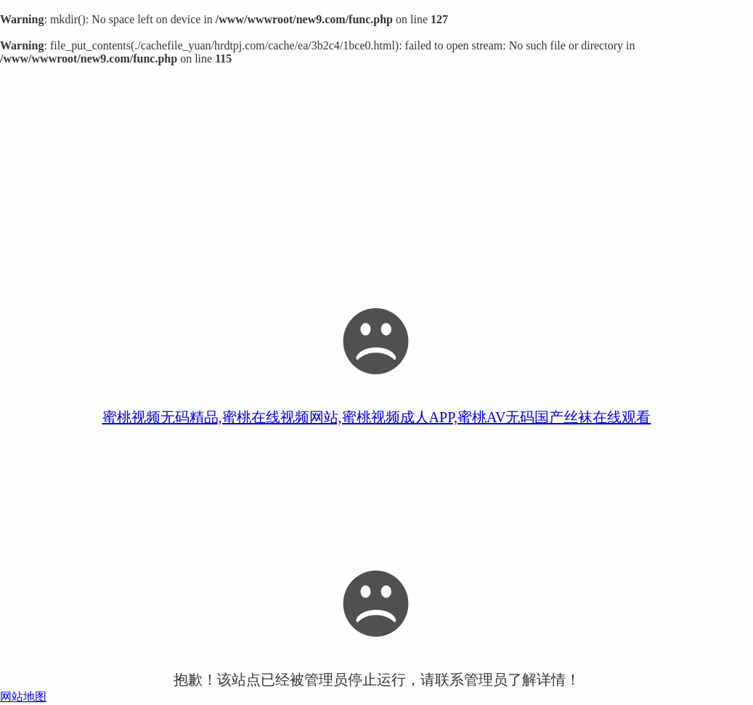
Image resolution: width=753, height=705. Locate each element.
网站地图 (23, 696)
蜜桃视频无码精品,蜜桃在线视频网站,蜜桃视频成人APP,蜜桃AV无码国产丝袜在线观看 (376, 417)
